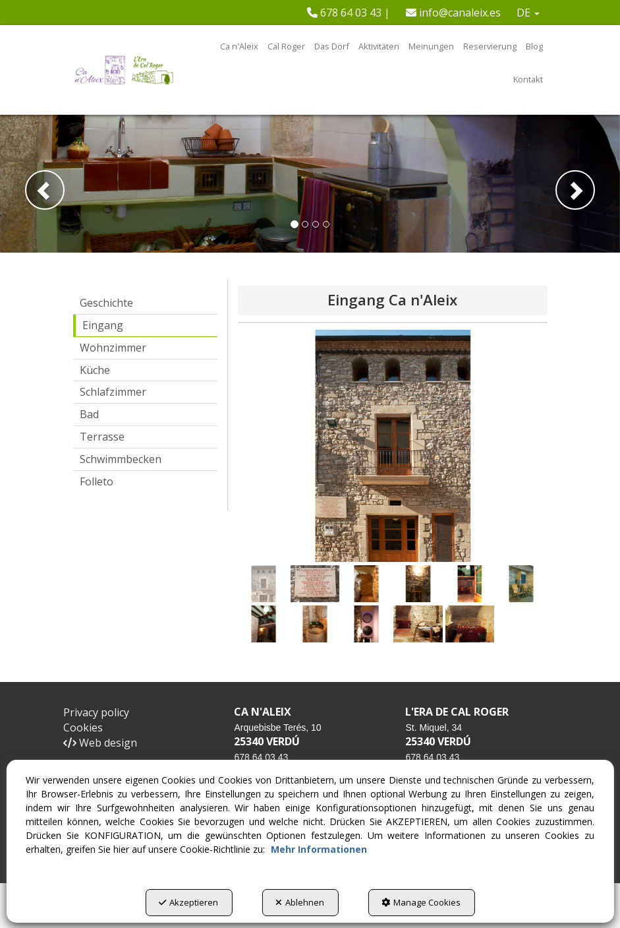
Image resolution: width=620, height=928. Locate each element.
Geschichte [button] (106, 302)
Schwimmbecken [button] (120, 459)
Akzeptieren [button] (188, 902)
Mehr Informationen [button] (319, 849)
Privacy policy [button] (96, 712)
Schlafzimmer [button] (113, 392)
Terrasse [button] (102, 436)
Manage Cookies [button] (421, 902)
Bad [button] (89, 414)
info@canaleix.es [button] (453, 12)
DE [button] (528, 12)
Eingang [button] (102, 325)
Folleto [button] (96, 481)
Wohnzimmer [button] (113, 347)
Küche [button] (95, 370)
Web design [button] (100, 742)
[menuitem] (348, 12)
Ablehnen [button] (299, 902)
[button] (348, 12)
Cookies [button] (83, 727)
